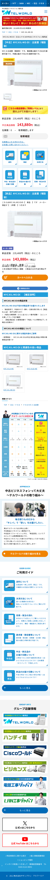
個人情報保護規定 (38, 855)
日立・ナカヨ (39, 3)
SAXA (21, 3)
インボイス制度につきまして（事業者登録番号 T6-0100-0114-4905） (26, 865)
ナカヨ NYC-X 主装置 (31, 405)
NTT (14, 3)
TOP (3, 32)
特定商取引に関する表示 (16, 855)
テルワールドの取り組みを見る (25, 553)
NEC (29, 3)
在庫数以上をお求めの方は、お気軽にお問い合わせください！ (15, 143)
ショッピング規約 (26, 860)
